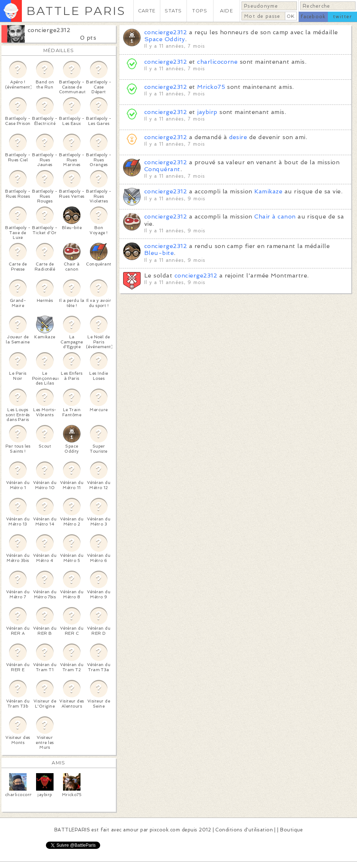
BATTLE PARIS (76, 11)
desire (238, 137)
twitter (342, 16)
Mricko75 (211, 86)
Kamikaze (268, 191)
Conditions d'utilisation (244, 830)
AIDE (226, 10)
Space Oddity (164, 39)
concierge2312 (49, 30)
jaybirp (207, 112)
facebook (313, 16)
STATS (173, 10)
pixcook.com (165, 830)
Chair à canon (274, 216)
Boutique (291, 830)
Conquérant (162, 169)
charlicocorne (217, 61)
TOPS (199, 10)
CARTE (147, 10)
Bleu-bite (159, 252)
